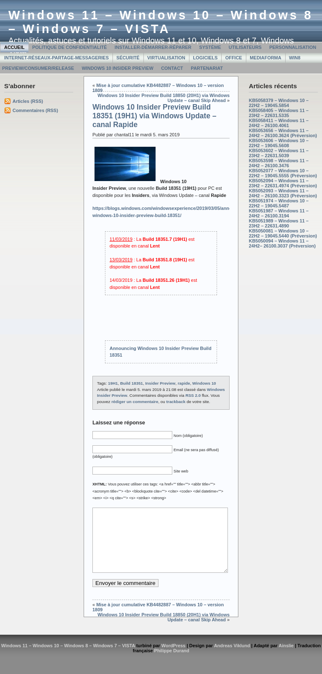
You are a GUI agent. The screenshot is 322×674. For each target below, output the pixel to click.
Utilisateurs (245, 47)
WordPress (173, 658)
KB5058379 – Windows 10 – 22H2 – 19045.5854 (279, 103)
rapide (184, 383)
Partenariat (207, 68)
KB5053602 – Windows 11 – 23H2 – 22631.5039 (279, 153)
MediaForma (265, 57)
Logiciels (205, 57)
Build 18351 (131, 383)
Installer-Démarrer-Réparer (153, 47)
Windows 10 (204, 383)
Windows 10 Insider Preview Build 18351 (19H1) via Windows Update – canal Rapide (154, 116)
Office (233, 57)
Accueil (14, 47)
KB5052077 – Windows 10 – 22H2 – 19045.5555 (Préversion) (283, 173)
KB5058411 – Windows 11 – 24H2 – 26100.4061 (279, 123)
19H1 (113, 383)
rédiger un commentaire (134, 401)
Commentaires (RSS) (35, 110)
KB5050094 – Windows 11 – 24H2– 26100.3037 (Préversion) (282, 243)
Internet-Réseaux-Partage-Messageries (56, 57)
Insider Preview (160, 383)
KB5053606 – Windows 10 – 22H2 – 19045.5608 (279, 143)
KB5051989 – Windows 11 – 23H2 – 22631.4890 (279, 223)
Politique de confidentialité (69, 47)
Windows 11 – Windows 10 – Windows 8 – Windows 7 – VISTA (160, 22)
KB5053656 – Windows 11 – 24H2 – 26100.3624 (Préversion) (283, 133)
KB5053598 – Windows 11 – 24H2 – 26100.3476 (279, 163)
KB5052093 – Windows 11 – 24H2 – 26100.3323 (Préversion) (283, 193)
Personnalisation (292, 47)
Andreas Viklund (232, 658)
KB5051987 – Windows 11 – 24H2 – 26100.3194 (279, 213)
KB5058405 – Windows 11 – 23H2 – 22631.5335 (279, 113)
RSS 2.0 (193, 395)
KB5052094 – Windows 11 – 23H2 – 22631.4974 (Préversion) (283, 183)
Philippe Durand (171, 663)
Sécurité (127, 57)
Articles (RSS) (28, 101)
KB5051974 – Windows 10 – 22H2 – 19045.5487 (279, 203)
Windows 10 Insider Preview (117, 68)
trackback (176, 401)
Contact (172, 68)
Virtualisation (166, 57)
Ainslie (286, 658)
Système (210, 47)
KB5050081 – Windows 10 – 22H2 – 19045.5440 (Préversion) (283, 233)
